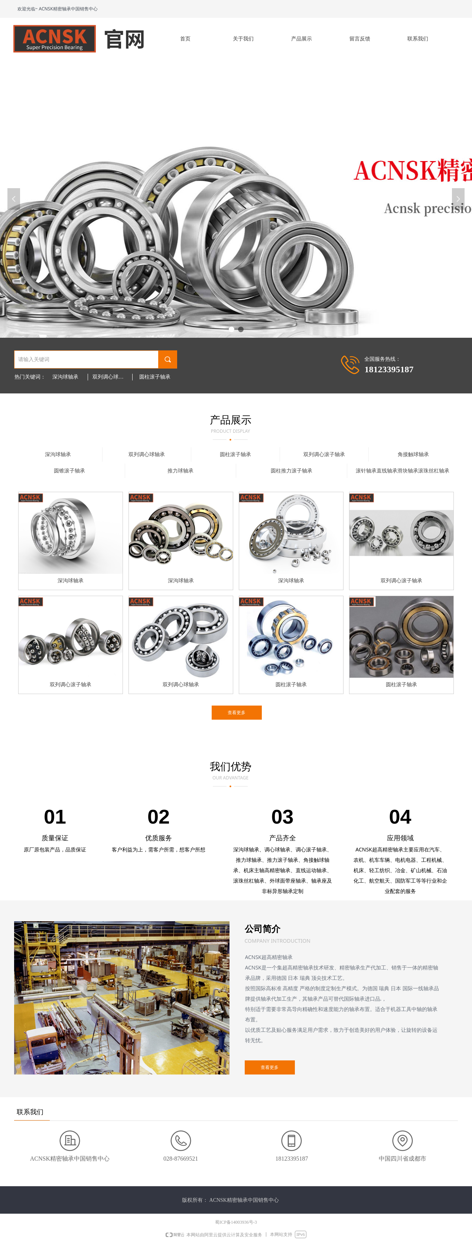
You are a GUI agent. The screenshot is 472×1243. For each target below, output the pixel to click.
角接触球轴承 (413, 454)
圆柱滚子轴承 (154, 377)
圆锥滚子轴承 (69, 471)
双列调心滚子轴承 (324, 454)
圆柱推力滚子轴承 (291, 471)
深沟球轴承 (65, 377)
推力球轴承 (180, 471)
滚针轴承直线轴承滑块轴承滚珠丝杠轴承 (402, 471)
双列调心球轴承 (110, 377)
